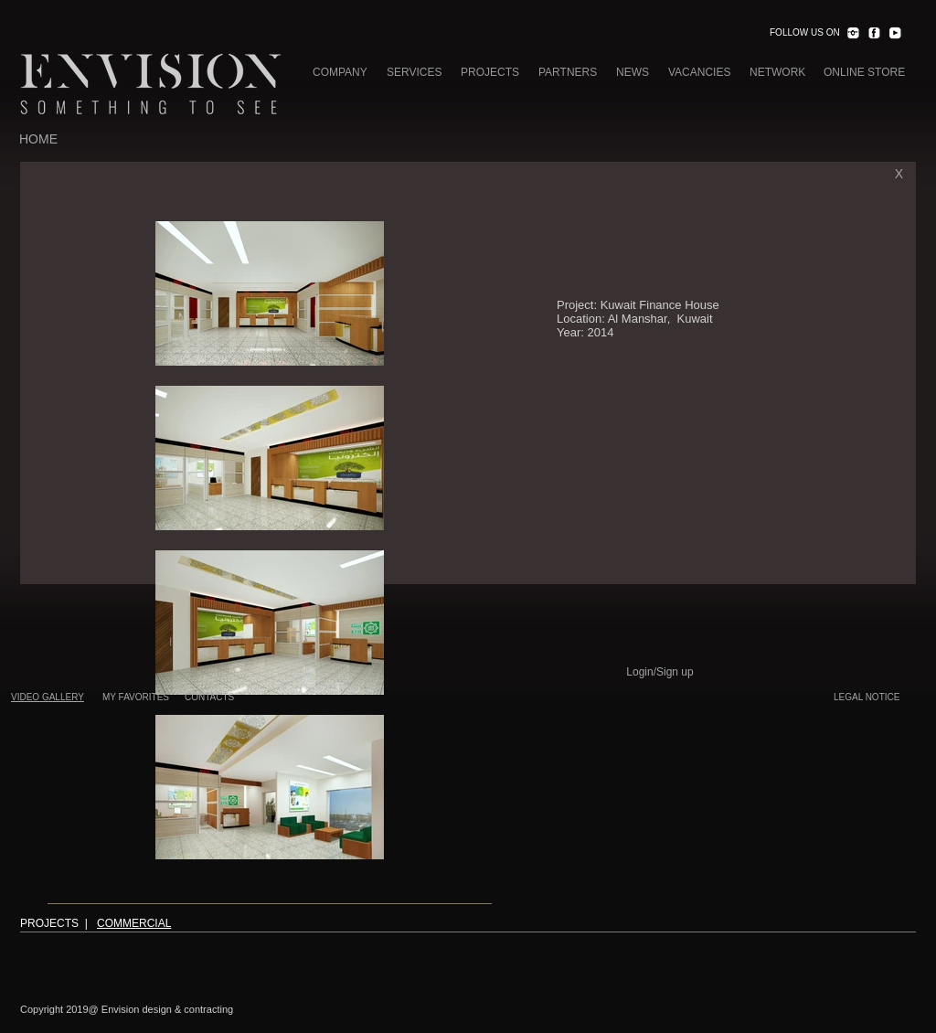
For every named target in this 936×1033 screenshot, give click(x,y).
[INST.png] (853, 33)
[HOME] (38, 140)
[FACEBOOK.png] (874, 33)
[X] (899, 174)
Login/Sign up (659, 672)
